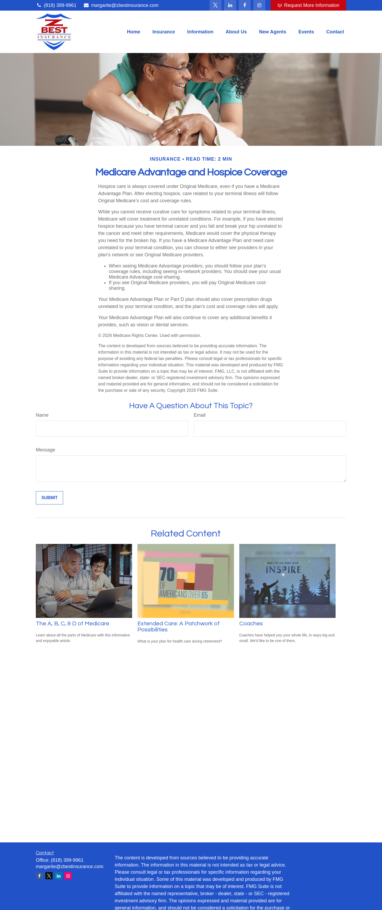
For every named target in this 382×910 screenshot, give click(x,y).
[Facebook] (245, 5)
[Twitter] (216, 5)
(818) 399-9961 (56, 5)
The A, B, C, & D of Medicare (72, 624)
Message (45, 449)
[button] (133, 32)
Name (42, 415)
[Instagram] (68, 875)
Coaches (251, 624)
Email (200, 415)
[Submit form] (49, 497)
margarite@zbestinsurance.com (121, 5)
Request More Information (308, 5)
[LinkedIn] (230, 5)
